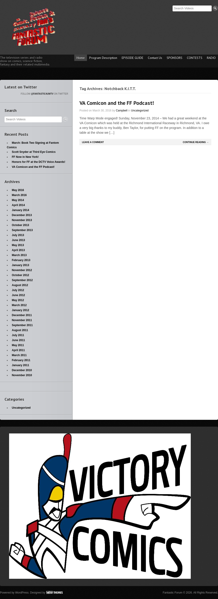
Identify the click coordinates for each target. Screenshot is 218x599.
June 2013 (18, 240)
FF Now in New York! (25, 157)
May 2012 (18, 300)
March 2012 (19, 305)
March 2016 (19, 195)
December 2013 (22, 215)
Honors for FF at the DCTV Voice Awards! (38, 162)
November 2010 (22, 375)
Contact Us (155, 58)
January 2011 (20, 365)
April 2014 (18, 205)
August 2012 (20, 285)
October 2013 (20, 225)
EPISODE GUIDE (132, 58)
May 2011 (18, 345)
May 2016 (18, 190)
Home (81, 58)
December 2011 (22, 315)
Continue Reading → (196, 142)
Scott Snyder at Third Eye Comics (34, 152)
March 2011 (19, 355)
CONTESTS (194, 58)
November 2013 (22, 220)
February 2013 (21, 260)
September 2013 (22, 230)
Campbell (121, 110)
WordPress (22, 592)
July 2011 (18, 335)
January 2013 (20, 265)
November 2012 (22, 270)
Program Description (103, 58)
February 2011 (21, 360)
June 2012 (18, 295)
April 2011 (18, 350)
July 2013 (18, 235)
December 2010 (22, 370)
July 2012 (18, 290)
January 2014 (20, 210)
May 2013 (18, 245)
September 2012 (22, 280)
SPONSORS (174, 58)
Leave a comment (93, 142)
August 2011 (20, 330)
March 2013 (19, 255)
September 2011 (22, 325)
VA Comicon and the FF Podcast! (116, 102)
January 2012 (20, 310)
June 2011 (18, 340)
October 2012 (20, 275)
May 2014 (18, 200)
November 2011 (22, 320)
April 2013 (18, 250)
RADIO (211, 58)
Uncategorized (140, 110)
